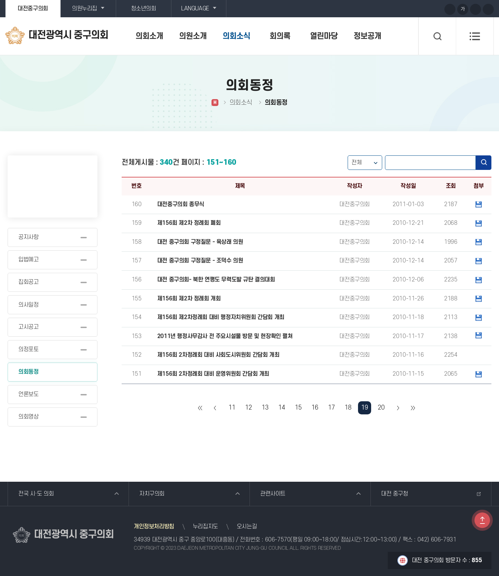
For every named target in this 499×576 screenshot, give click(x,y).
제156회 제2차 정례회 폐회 (189, 223)
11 (231, 407)
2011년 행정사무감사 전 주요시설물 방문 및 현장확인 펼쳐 (225, 336)
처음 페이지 (200, 407)
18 (348, 407)
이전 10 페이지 (215, 407)
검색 (483, 162)
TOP (482, 520)
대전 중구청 (394, 494)
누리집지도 (205, 527)
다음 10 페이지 (397, 407)
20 (381, 407)
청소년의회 (143, 9)
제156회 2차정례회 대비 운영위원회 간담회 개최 (213, 374)
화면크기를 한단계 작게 (475, 9)
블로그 (423, 9)
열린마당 (324, 36)
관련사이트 (272, 494)
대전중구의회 (33, 9)
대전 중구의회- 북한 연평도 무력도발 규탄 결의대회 (216, 280)
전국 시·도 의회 (36, 494)
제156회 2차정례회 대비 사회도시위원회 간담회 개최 (218, 355)
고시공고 (28, 327)
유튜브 (410, 9)
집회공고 (28, 282)
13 (265, 407)
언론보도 (28, 394)
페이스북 (436, 9)
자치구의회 (151, 494)
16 (314, 407)
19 (364, 407)
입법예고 (28, 260)
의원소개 (193, 36)
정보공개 (367, 36)
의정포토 (28, 349)
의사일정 (28, 305)
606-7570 (278, 540)
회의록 (280, 36)
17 (331, 407)
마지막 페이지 (412, 407)
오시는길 (247, 527)
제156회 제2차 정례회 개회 (189, 299)
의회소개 (149, 36)
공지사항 (28, 237)
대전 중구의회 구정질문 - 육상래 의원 (200, 242)
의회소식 (236, 36)
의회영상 (28, 417)
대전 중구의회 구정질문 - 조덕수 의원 (200, 261)
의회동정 (28, 372)
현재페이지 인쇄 (488, 9)
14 (281, 407)
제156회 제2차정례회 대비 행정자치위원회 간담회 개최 (220, 317)
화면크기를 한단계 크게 (449, 9)
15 (298, 407)
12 (248, 407)
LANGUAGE (195, 9)
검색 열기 (437, 36)
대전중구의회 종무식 (180, 204)
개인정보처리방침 (154, 527)
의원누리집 (84, 9)
